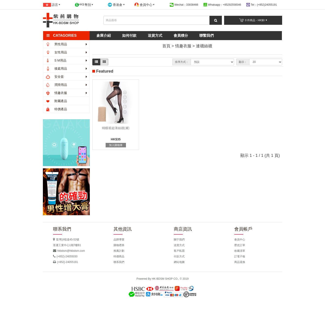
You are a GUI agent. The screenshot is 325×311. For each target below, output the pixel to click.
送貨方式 (155, 35)
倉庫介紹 (103, 35)
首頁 (166, 46)
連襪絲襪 (204, 46)
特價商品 (119, 256)
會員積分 (181, 35)
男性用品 (66, 44)
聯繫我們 (206, 35)
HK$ (84, 4)
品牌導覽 (119, 239)
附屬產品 (56, 101)
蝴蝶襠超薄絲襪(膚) (115, 128)
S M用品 (66, 60)
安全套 (66, 77)
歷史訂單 (239, 245)
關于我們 (179, 239)
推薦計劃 (119, 250)
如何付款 (129, 35)
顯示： (243, 62)
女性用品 (66, 52)
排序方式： (181, 62)
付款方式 (179, 256)
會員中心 (239, 239)
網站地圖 (179, 262)
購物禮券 (119, 245)
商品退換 (239, 262)
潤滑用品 (66, 85)
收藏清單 (239, 250)
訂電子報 (239, 256)
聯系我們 (119, 262)
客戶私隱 (179, 250)
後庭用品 (66, 68)
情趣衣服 (66, 93)
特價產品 (56, 109)
